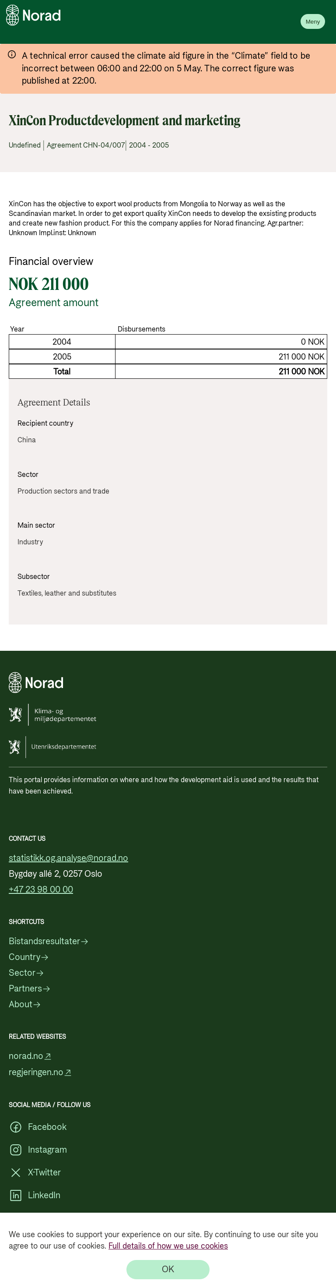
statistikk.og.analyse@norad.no (68, 858)
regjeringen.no (40, 1072)
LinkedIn (34, 1196)
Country (29, 957)
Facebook (37, 1127)
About (25, 1004)
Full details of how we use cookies (168, 1246)
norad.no (30, 1056)
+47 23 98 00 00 (41, 890)
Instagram (38, 1150)
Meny (313, 21)
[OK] (168, 1269)
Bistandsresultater (49, 941)
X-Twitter (35, 1173)
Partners (30, 989)
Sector (26, 973)
